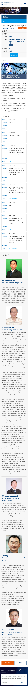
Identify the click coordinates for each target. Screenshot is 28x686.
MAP (10, 45)
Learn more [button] (5, 682)
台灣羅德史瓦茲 (8, 3)
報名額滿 (22, 28)
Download (14, 162)
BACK (20, 662)
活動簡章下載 (14, 55)
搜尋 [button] (20, 3)
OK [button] (22, 682)
